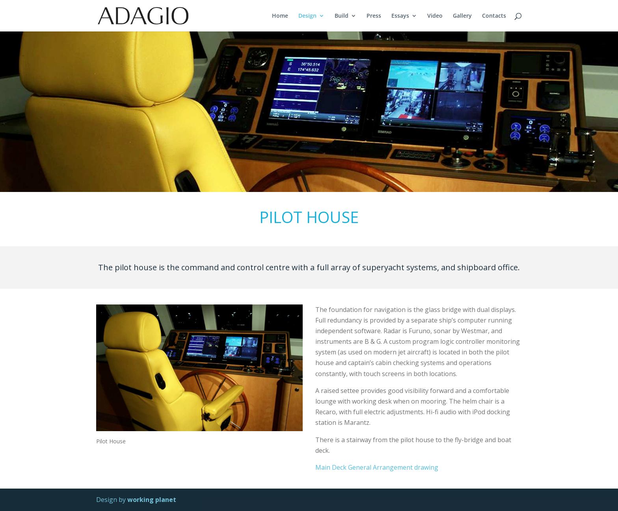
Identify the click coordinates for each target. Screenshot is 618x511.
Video (435, 16)
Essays (400, 16)
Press (374, 16)
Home (280, 16)
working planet (151, 499)
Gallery (462, 16)
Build (341, 16)
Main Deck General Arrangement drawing (376, 467)
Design (307, 16)
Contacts (494, 16)
